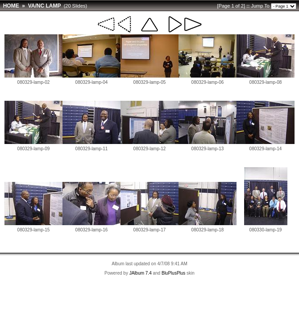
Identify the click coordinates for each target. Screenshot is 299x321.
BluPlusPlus (173, 273)
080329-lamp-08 (265, 82)
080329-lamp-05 (149, 82)
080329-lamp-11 (91, 148)
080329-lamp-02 (33, 82)
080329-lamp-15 (33, 229)
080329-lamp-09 (33, 148)
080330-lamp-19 (265, 229)
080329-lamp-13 (207, 148)
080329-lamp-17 (149, 229)
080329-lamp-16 (91, 229)
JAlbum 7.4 (140, 273)
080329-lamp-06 (207, 82)
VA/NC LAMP (44, 6)
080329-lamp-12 (149, 148)
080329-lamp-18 (207, 229)
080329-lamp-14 (265, 148)
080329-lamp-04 (91, 82)
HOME (11, 6)
